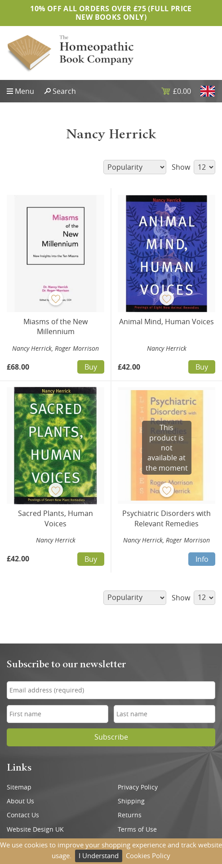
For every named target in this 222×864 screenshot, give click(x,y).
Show (193, 167)
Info (202, 559)
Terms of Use (137, 829)
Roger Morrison (77, 348)
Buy (90, 367)
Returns (130, 815)
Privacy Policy (138, 787)
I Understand (99, 855)
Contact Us (23, 815)
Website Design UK (35, 829)
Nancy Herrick (32, 348)
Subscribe (111, 737)
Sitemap (19, 787)
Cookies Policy (148, 855)
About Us (20, 801)
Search (64, 91)
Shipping (131, 801)
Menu (24, 91)
